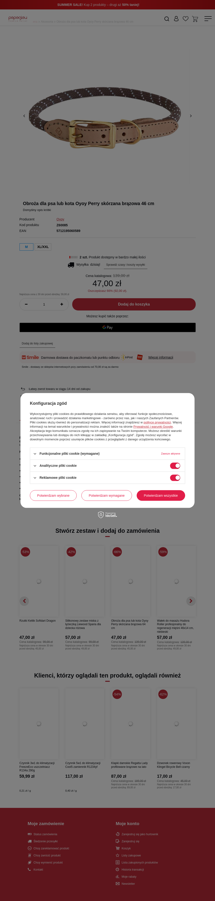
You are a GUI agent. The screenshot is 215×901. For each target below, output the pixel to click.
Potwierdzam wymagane (107, 495)
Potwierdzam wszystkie (161, 495)
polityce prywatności (157, 422)
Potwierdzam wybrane (53, 495)
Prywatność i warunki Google (153, 426)
